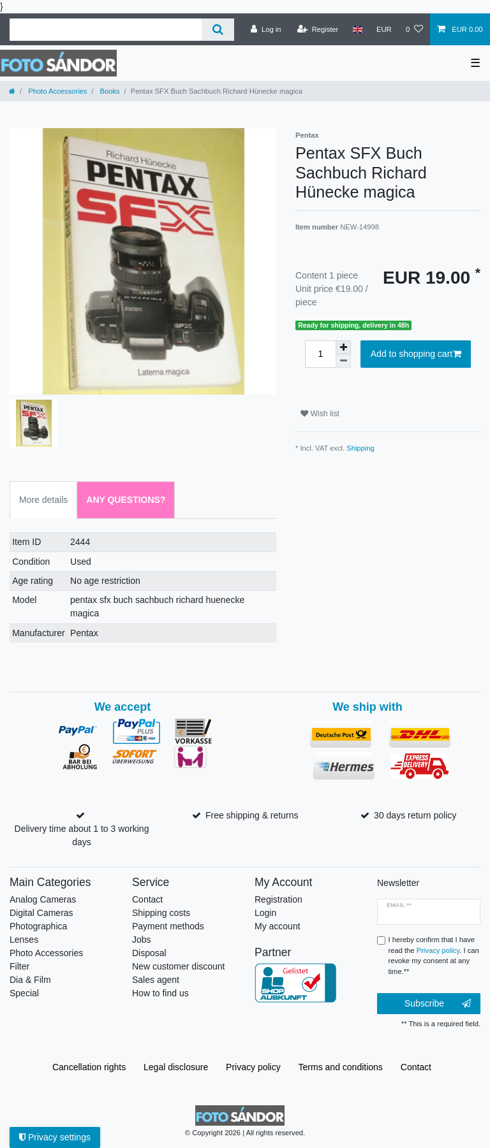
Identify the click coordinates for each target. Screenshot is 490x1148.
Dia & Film (30, 980)
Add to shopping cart (416, 354)
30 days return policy (415, 815)
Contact (147, 899)
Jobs (141, 939)
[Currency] (384, 29)
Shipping (360, 448)
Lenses (24, 939)
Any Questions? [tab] (125, 500)
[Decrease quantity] (343, 361)
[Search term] (106, 29)
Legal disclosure (176, 1067)
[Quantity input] (320, 354)
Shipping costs (161, 913)
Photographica (38, 926)
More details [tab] (43, 500)
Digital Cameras (41, 913)
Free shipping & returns (252, 815)
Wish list (320, 413)
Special (24, 993)
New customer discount (178, 966)
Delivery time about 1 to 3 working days (82, 835)
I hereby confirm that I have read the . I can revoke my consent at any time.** (434, 955)
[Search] (218, 29)
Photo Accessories (56, 91)
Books (108, 91)
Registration (278, 899)
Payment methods (168, 926)
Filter (19, 966)
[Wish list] (414, 29)
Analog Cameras (43, 899)
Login (265, 913)
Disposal (149, 953)
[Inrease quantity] (343, 347)
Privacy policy (253, 1067)
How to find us (160, 993)
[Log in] (266, 29)
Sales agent (155, 980)
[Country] (357, 29)
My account (278, 926)
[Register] (318, 29)
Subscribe (438, 1004)
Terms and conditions (341, 1067)
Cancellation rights (89, 1067)
